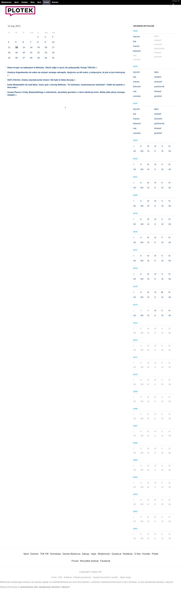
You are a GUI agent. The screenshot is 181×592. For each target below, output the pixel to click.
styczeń (136, 36)
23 (46, 52)
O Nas (54, 577)
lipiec (156, 72)
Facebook (105, 561)
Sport (16, 2)
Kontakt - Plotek (150, 554)
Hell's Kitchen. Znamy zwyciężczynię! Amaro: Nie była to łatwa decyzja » (41, 80)
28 (31, 57)
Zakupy (85, 554)
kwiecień (137, 51)
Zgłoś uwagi (125, 577)
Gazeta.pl (116, 554)
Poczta (75, 561)
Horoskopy (55, 554)
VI (169, 146)
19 (16, 52)
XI (162, 151)
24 (53, 52)
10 (53, 42)
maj (134, 91)
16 (46, 47)
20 (24, 52)
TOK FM (44, 554)
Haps (93, 554)
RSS (60, 577)
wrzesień (158, 82)
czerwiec (137, 96)
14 (31, 47)
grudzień (158, 96)
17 (53, 47)
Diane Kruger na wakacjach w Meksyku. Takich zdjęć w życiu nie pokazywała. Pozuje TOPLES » (52, 67)
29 (38, 57)
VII (134, 151)
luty (134, 41)
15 (38, 47)
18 (9, 52)
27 (24, 57)
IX (148, 151)
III (148, 146)
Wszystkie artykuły (89, 561)
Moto (33, 2)
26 (16, 57)
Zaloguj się (176, 1)
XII (169, 151)
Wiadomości (6, 2)
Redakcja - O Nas (132, 554)
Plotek (46, 2)
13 (24, 47)
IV (155, 146)
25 (9, 57)
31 (53, 57)
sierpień (157, 77)
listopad (157, 91)
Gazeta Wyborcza (71, 554)
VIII (141, 151)
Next (39, 2)
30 (46, 57)
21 (31, 52)
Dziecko (55, 2)
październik (159, 86)
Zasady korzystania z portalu (105, 577)
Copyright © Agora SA (90, 572)
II (141, 146)
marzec (136, 46)
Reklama (68, 577)
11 (9, 47)
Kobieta (24, 2)
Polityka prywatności (82, 577)
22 (38, 52)
